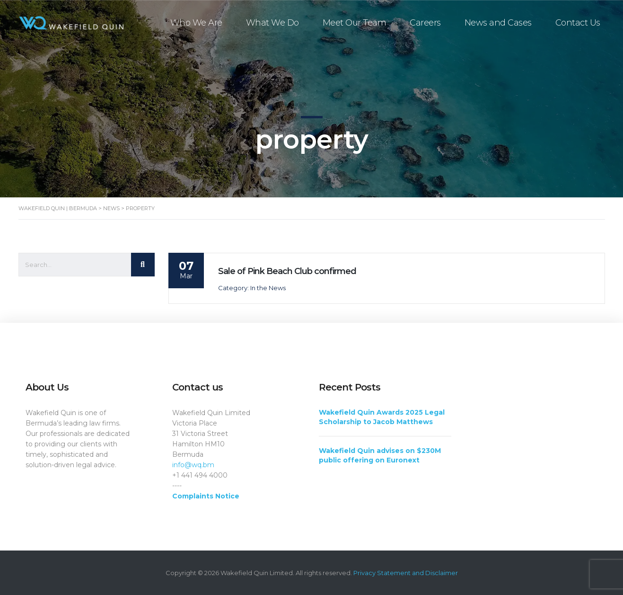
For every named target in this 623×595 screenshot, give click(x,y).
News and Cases (498, 23)
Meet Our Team (354, 23)
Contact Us (577, 23)
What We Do (272, 23)
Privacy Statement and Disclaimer (405, 573)
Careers (425, 23)
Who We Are (196, 23)
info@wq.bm (193, 465)
